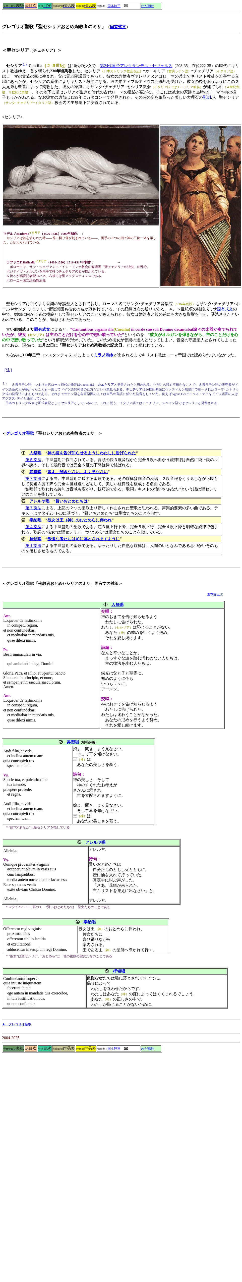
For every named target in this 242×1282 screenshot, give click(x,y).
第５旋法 (33, 460)
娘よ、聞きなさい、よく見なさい (77, 472)
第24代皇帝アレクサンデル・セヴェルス (136, 66)
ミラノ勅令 (104, 355)
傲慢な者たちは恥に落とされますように (83, 539)
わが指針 (147, 6)
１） (25, 64)
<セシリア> (12, 117)
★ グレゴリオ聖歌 (16, 1024)
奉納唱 (35, 520)
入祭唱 (35, 453)
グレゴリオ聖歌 (20, 433)
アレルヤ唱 (39, 501)
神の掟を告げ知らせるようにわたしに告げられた (91, 453)
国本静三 (113, 6)
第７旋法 (33, 478)
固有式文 (118, 27)
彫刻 (207, 97)
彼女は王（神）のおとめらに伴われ (79, 520)
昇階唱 (35, 472)
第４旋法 (33, 527)
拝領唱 (35, 539)
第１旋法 (33, 545)
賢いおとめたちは (71, 501)
